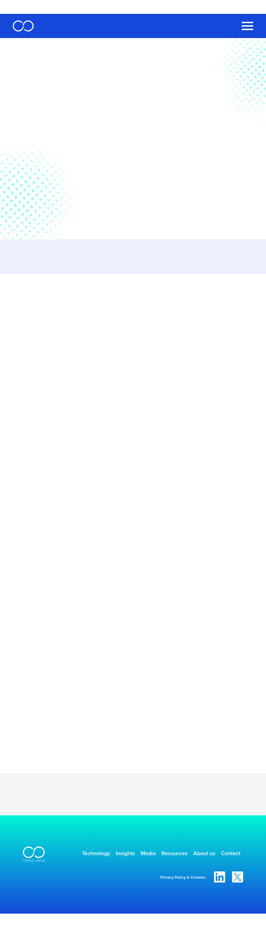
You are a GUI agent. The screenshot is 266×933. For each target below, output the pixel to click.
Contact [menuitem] (226, 871)
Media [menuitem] (155, 855)
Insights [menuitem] (125, 855)
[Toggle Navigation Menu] (247, 26)
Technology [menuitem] (89, 855)
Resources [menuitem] (188, 855)
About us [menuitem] (225, 855)
